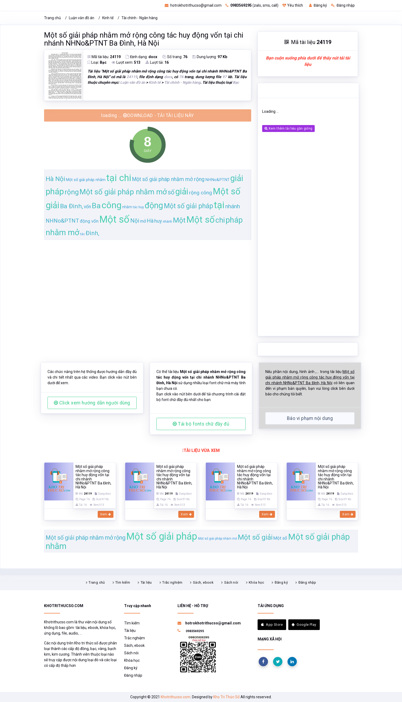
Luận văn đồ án (81, 18)
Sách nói (231, 582)
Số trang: (174, 57)
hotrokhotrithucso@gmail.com (193, 5)
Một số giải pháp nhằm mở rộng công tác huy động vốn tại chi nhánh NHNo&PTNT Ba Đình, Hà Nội (143, 39)
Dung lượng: (209, 57)
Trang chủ (52, 18)
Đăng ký (318, 5)
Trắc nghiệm (172, 582)
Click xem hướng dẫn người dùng (92, 403)
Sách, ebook (203, 582)
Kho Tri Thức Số (226, 697)
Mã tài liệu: (104, 57)
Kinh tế (107, 18)
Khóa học (256, 582)
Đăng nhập (343, 5)
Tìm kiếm (122, 582)
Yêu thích (292, 5)
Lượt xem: (126, 62)
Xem (105, 514)
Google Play (304, 625)
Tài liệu (146, 582)
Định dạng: (141, 57)
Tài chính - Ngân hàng (139, 18)
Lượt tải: (157, 62)
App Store (272, 625)
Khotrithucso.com (175, 697)
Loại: (97, 62)
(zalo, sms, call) (252, 5)
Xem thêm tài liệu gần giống (288, 128)
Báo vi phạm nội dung (310, 418)
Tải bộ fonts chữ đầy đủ (201, 424)
